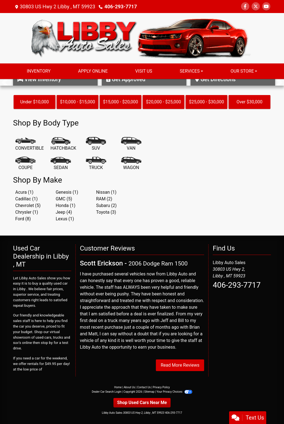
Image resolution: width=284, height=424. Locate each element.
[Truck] (96, 163)
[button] (5, 82)
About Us (129, 387)
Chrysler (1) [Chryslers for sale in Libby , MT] (26, 212)
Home (118, 387)
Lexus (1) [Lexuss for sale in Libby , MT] (65, 218)
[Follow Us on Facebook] (245, 6)
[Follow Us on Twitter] (256, 6)
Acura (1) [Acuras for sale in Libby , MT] (24, 192)
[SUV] (96, 144)
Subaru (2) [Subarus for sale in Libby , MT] (106, 205)
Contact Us (144, 387)
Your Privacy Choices (174, 391)
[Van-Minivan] (131, 144)
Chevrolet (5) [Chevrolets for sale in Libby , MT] (27, 205)
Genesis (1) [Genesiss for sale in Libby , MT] (67, 192)
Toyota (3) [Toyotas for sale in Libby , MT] (106, 212)
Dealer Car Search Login (106, 391)
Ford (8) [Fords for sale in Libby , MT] (23, 218)
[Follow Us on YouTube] (266, 6)
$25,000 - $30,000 (206, 101)
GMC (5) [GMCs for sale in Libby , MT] (64, 198)
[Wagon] (131, 163)
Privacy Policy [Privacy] (161, 387)
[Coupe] (25, 163)
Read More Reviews (180, 365)
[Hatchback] (63, 144)
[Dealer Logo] (142, 37)
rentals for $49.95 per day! (48, 364)
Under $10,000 (34, 101)
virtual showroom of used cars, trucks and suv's (41, 337)
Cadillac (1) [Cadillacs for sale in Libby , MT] (26, 198)
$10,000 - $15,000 (77, 101)
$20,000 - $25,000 (163, 101)
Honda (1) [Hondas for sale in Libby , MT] (65, 205)
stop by (47, 343)
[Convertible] (29, 144)
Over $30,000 (250, 101)
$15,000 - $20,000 (120, 101)
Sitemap (149, 391)
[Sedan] (60, 163)
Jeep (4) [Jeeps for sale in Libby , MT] (64, 212)
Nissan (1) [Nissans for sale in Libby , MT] (106, 192)
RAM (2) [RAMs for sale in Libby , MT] (104, 198)
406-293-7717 (120, 6)
